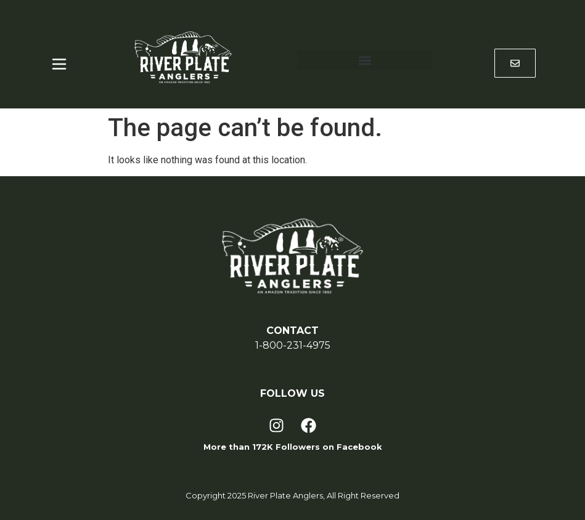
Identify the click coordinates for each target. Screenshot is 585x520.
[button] (365, 60)
